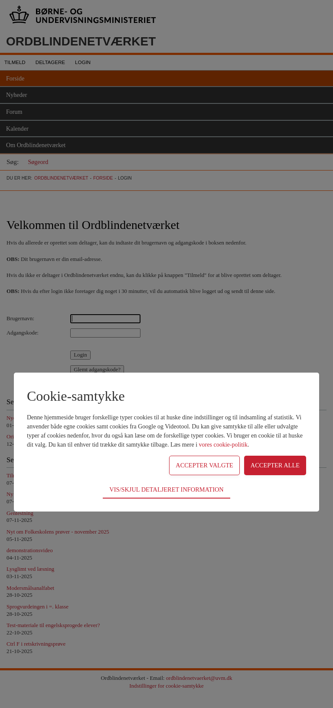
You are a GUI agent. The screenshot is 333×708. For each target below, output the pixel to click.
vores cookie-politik (223, 444)
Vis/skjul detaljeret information (166, 489)
